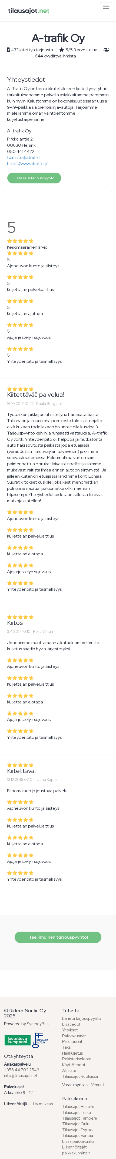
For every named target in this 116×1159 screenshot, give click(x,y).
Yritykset (70, 1030)
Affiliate (69, 1070)
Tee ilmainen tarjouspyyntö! (58, 937)
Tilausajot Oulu (75, 1124)
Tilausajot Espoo (77, 1130)
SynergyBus (37, 1024)
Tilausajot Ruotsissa (80, 1076)
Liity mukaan (42, 1104)
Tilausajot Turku (76, 1112)
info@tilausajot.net (20, 1075)
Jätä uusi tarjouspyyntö (34, 178)
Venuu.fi (98, 1085)
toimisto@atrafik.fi (24, 157)
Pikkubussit (72, 1041)
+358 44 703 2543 (21, 1070)
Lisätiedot (71, 1024)
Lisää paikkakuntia (78, 1141)
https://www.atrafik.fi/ (27, 163)
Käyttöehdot (73, 1065)
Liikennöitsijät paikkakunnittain (76, 1149)
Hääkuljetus (72, 1053)
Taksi (66, 1047)
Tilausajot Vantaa (77, 1135)
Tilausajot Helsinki (78, 1106)
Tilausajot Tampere (79, 1118)
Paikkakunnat (74, 1036)
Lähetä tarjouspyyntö (81, 1018)
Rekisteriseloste (76, 1059)
